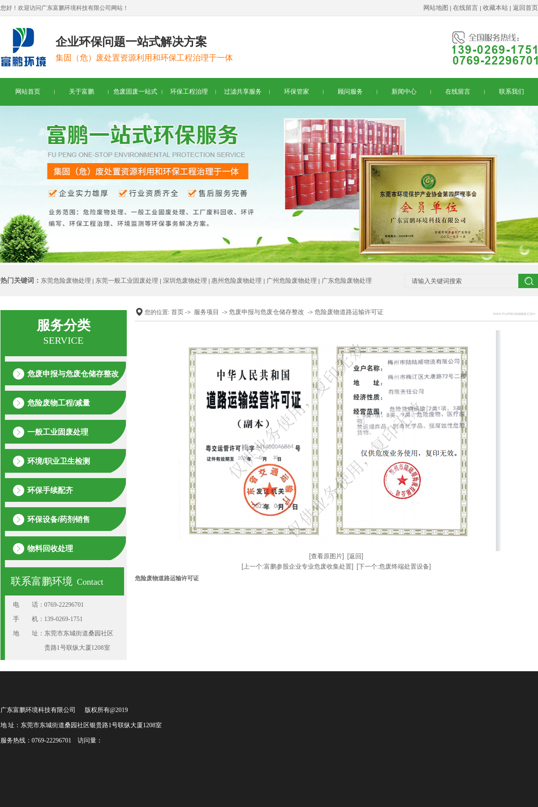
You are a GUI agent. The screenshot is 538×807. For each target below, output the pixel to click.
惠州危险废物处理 (236, 280)
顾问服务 (350, 91)
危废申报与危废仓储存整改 (73, 374)
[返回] (355, 556)
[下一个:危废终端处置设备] (394, 566)
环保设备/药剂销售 (58, 519)
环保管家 (296, 91)
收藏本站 (495, 7)
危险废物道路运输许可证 (348, 311)
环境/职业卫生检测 (58, 461)
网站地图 (435, 7)
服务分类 (63, 332)
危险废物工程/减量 (58, 403)
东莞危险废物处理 (66, 280)
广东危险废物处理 (347, 280)
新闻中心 (404, 91)
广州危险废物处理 (292, 280)
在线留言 (465, 7)
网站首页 (27, 91)
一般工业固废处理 (57, 432)
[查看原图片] (326, 556)
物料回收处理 (50, 548)
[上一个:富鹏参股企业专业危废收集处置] (297, 566)
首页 (177, 311)
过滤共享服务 (243, 91)
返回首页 (525, 7)
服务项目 (206, 311)
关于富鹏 (81, 91)
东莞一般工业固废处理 (126, 280)
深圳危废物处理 (185, 280)
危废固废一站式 (135, 91)
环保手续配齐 (50, 490)
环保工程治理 (189, 91)
